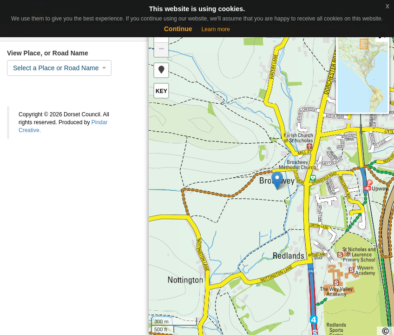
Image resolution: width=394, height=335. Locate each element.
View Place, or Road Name (47, 53)
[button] (161, 70)
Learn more (216, 29)
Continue (178, 29)
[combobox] (59, 68)
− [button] (161, 50)
